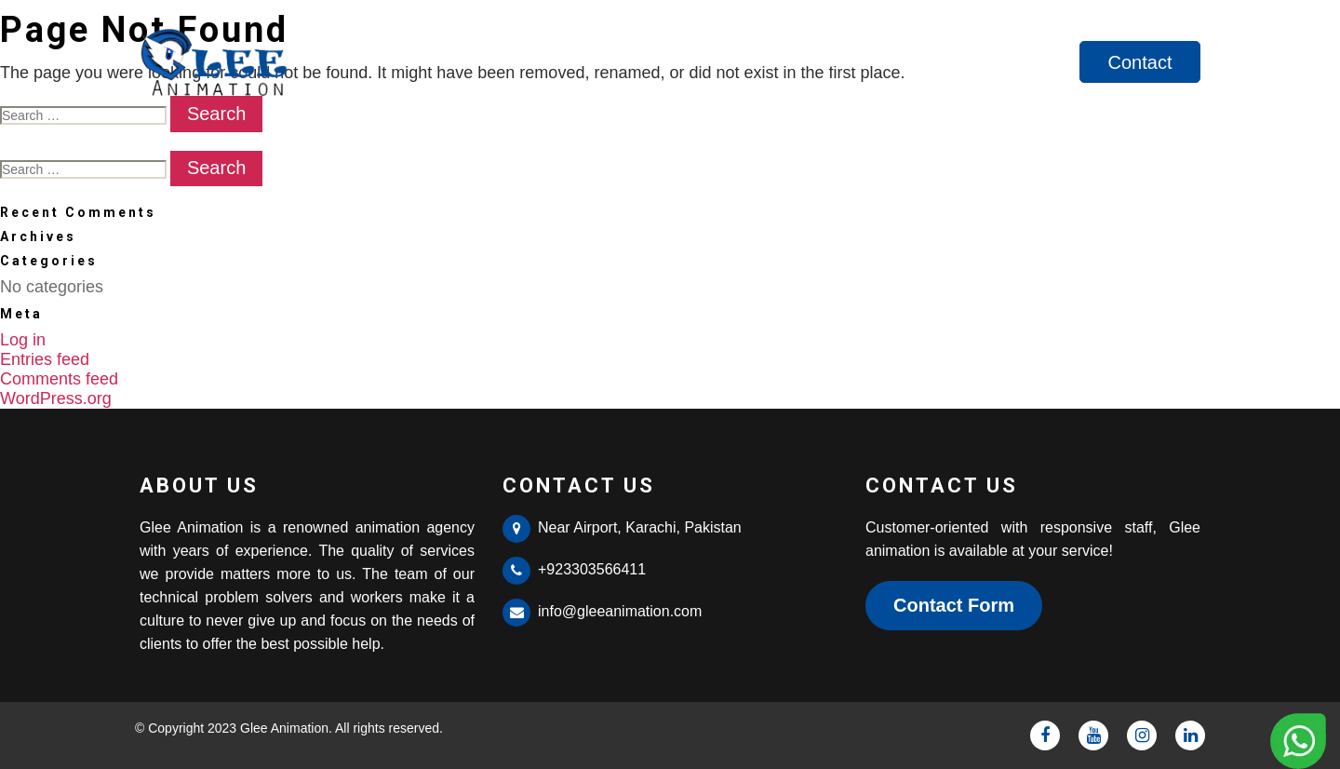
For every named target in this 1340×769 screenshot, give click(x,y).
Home (841, 62)
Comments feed (59, 379)
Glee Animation (284, 728)
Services (1025, 62)
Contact (1140, 62)
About (928, 62)
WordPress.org (56, 398)
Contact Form (953, 605)
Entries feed (44, 359)
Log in (23, 340)
